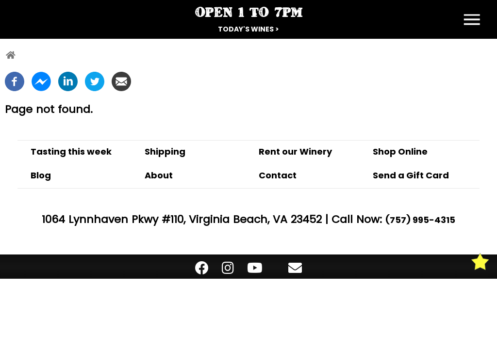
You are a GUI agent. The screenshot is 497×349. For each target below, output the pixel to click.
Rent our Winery (295, 151)
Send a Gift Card (411, 175)
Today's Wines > (248, 29)
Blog (41, 175)
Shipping (165, 151)
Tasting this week (71, 151)
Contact (278, 175)
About (159, 175)
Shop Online (400, 151)
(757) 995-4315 (420, 220)
